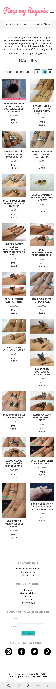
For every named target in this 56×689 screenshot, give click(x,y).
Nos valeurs (28, 575)
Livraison (28, 599)
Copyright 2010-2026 (37, 674)
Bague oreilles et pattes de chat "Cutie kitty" (42, 154)
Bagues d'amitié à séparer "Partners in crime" (42, 197)
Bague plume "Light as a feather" (42, 462)
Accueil (9, 24)
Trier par (8, 71)
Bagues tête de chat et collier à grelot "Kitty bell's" (42, 109)
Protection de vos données (28, 568)
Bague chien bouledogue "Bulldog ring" (42, 372)
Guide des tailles (28, 593)
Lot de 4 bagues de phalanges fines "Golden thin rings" (42, 507)
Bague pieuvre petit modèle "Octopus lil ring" (14, 203)
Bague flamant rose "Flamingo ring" (42, 418)
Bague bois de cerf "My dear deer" (42, 300)
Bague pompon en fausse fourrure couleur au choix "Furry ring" (14, 107)
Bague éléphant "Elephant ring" (14, 300)
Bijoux (47, 24)
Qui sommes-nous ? (18, 674)
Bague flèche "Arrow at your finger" (14, 524)
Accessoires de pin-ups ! (28, 24)
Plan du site (42, 676)
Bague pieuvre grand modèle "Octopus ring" (14, 463)
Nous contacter (28, 602)
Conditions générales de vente (22, 676)
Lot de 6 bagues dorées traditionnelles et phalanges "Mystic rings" (14, 249)
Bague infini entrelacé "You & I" (14, 348)
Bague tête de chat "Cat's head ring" (14, 416)
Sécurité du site (28, 572)
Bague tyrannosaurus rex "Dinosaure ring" (42, 253)
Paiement (28, 596)
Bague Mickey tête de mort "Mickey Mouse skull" (14, 154)
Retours (28, 590)
